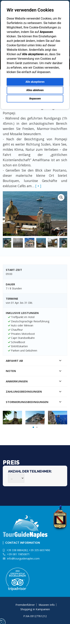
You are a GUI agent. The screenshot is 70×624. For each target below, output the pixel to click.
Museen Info (47, 605)
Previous (6, 242)
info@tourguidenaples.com (23, 558)
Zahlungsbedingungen (24, 391)
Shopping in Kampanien (35, 609)
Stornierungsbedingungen (27, 402)
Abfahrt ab (14, 360)
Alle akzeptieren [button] (35, 81)
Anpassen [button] (35, 98)
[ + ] (38, 186)
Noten (11, 371)
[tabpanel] (12, 417)
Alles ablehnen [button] (35, 90)
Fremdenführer (25, 605)
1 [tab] (33, 427)
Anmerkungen (17, 381)
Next (64, 242)
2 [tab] (37, 427)
